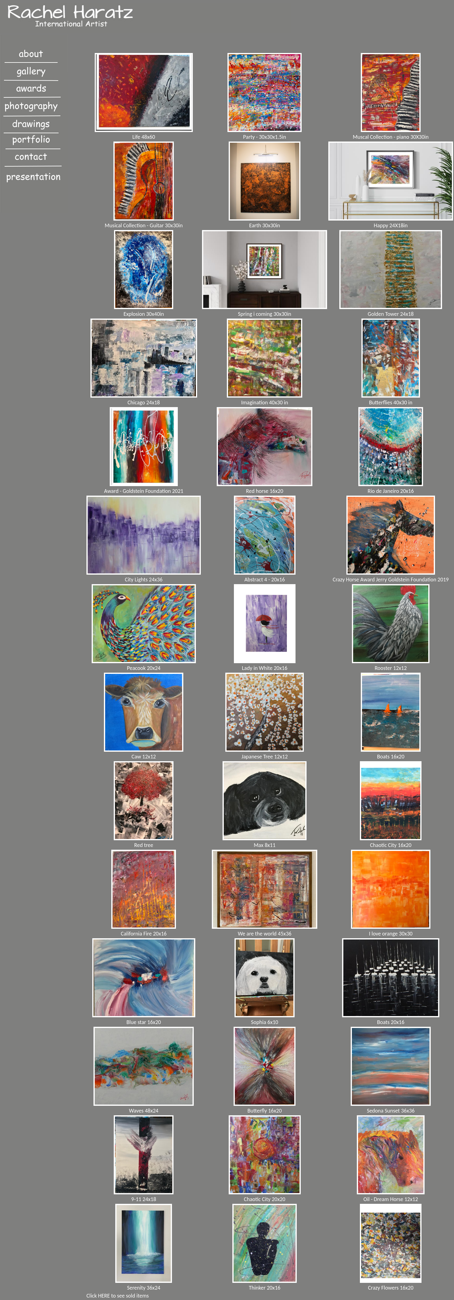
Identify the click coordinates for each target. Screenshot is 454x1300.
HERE (104, 1295)
